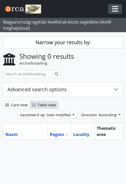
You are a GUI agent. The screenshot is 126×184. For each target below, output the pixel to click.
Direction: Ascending (99, 114)
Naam (11, 134)
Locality (81, 134)
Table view (44, 104)
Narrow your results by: (63, 42)
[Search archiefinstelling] (28, 74)
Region (57, 134)
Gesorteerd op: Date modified (46, 114)
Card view (16, 104)
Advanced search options (37, 89)
